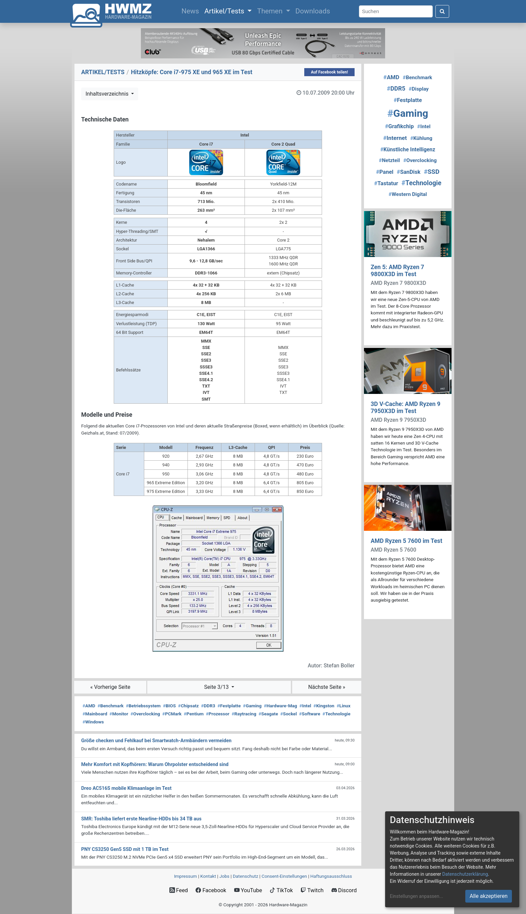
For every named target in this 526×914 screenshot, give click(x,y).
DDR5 (396, 88)
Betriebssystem (143, 705)
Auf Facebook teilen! (329, 72)
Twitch (312, 890)
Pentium (194, 713)
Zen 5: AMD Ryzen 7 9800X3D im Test (397, 270)
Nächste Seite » (326, 687)
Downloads (313, 11)
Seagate (268, 713)
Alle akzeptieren (489, 896)
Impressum (185, 876)
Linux (343, 705)
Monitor (118, 713)
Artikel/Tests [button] (225, 11)
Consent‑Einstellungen (284, 876)
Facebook (211, 890)
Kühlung (421, 138)
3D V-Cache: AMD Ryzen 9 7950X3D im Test (405, 407)
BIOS (169, 705)
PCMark (171, 713)
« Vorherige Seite (110, 687)
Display (419, 89)
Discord (344, 890)
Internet (395, 138)
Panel (384, 172)
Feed (178, 890)
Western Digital (407, 194)
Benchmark (111, 705)
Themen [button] (270, 11)
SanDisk (408, 172)
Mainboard (95, 713)
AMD (89, 705)
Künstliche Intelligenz (407, 149)
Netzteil (389, 160)
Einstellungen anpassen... (416, 896)
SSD (431, 171)
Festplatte (229, 705)
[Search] (396, 11)
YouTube (248, 890)
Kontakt (208, 876)
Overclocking (145, 713)
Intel (305, 705)
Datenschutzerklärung (465, 874)
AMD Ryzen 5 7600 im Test (406, 541)
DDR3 (208, 705)
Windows (93, 721)
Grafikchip (399, 126)
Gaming (252, 705)
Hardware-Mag (280, 705)
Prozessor (217, 713)
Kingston (323, 705)
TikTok (281, 890)
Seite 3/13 (217, 687)
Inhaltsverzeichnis (108, 94)
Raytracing (243, 713)
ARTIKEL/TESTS (102, 72)
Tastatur (386, 183)
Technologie (336, 713)
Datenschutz (245, 876)
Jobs (224, 876)
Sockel (288, 713)
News (191, 10)
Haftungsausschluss (331, 876)
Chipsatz (188, 705)
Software (309, 713)
